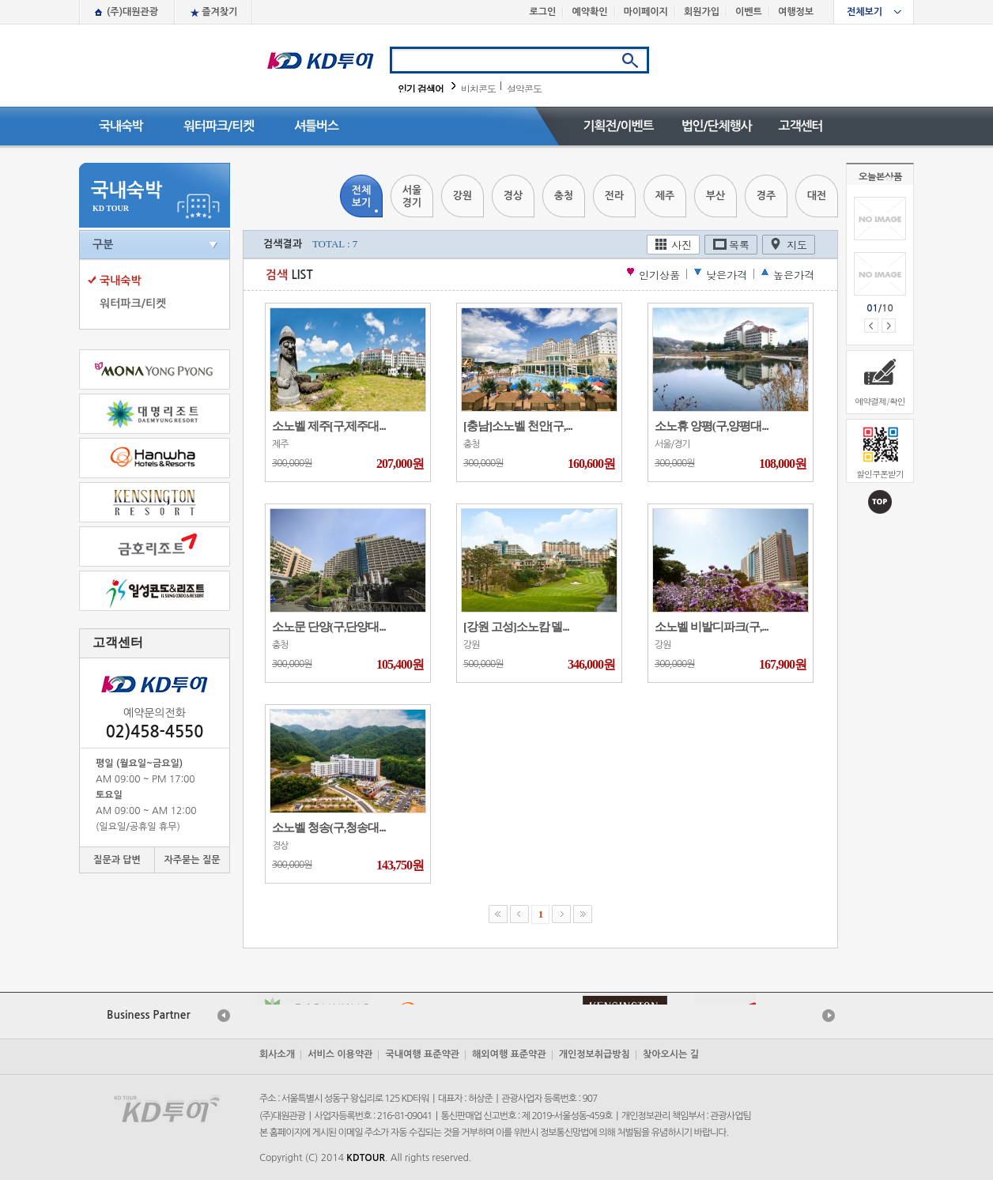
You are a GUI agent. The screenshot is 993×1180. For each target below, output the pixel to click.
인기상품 (659, 274)
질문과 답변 (117, 860)
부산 (715, 195)
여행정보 (796, 12)
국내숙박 (121, 126)
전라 (614, 195)
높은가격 (793, 274)
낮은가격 (726, 274)
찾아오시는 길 (671, 1054)
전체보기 (864, 12)
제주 (664, 195)
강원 (462, 195)
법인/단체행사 (716, 126)
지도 (797, 244)
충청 (563, 195)
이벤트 (748, 12)
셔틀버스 (316, 126)
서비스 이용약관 (340, 1054)
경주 (766, 195)
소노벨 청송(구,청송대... (329, 827)
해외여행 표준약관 (509, 1054)
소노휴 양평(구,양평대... (711, 426)
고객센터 (800, 126)
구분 (103, 244)
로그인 (543, 12)
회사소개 (277, 1054)
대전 (816, 195)
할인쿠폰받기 (880, 474)
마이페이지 (646, 12)
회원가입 (701, 12)
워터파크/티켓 (218, 126)
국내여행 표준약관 (422, 1054)
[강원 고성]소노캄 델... (516, 626)
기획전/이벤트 (618, 126)
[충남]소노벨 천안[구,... (517, 426)
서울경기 (411, 196)
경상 (513, 195)
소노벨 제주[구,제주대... (329, 426)
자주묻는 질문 (192, 860)
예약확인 (589, 12)
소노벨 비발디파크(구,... (711, 626)
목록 (739, 244)
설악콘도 (524, 88)
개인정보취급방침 (594, 1054)
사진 (681, 244)
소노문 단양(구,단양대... (329, 626)
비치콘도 (478, 88)
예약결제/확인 (880, 401)
